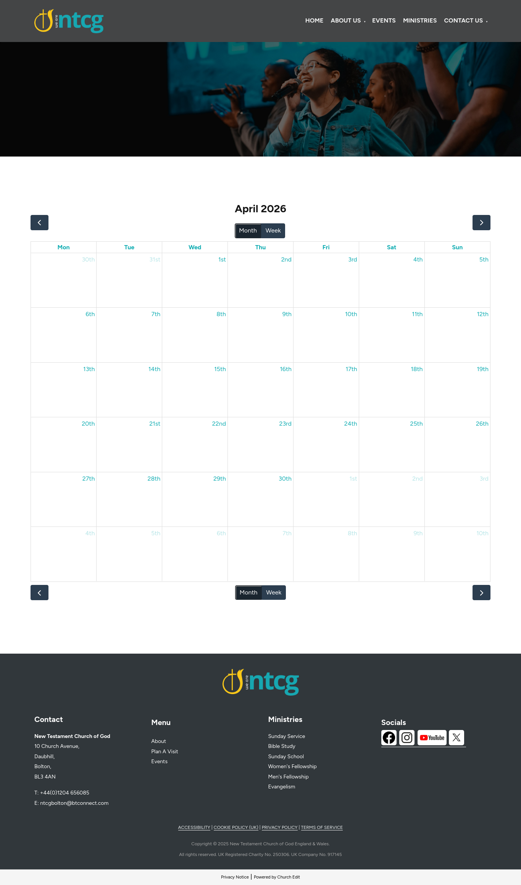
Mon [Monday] (64, 247)
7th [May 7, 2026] (287, 533)
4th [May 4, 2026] (90, 533)
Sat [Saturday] (392, 247)
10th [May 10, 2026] (482, 533)
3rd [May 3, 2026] (484, 478)
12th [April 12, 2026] (483, 314)
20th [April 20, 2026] (88, 423)
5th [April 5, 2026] (484, 259)
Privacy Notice (235, 877)
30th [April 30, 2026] (285, 478)
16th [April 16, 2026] (286, 369)
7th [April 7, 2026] (156, 314)
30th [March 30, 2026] (88, 259)
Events (384, 20)
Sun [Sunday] (457, 247)
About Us (346, 20)
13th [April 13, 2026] (89, 369)
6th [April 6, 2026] (90, 314)
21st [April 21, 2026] (154, 423)
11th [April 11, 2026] (417, 314)
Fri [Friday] (326, 247)
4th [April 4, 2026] (418, 259)
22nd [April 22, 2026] (219, 423)
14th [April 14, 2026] (154, 369)
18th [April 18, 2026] (417, 369)
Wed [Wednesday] (195, 247)
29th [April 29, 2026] (219, 478)
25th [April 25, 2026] (416, 423)
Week (273, 230)
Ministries (420, 20)
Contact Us (463, 20)
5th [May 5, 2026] (155, 533)
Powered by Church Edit (277, 877)
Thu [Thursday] (260, 247)
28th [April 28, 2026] (153, 478)
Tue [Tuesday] (129, 247)
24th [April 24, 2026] (350, 423)
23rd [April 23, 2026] (285, 423)
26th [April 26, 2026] (482, 423)
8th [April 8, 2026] (221, 314)
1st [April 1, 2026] (222, 259)
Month (248, 230)
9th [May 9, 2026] (418, 533)
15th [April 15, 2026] (220, 369)
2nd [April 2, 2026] (286, 259)
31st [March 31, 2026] (154, 259)
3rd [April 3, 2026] (352, 259)
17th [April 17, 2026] (351, 369)
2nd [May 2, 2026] (417, 478)
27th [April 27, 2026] (88, 478)
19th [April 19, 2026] (483, 369)
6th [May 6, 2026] (221, 533)
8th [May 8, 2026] (352, 533)
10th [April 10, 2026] (351, 314)
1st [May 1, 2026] (353, 478)
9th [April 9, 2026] (287, 314)
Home (314, 20)
